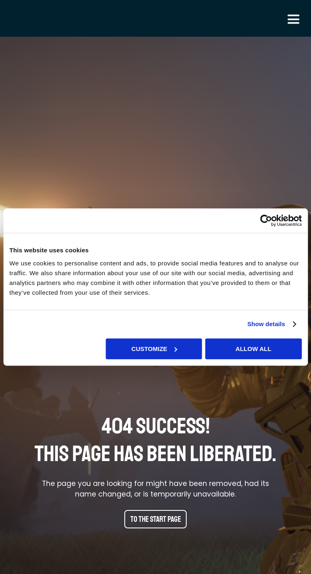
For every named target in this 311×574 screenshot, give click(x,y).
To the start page (155, 519)
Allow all (253, 348)
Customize (154, 348)
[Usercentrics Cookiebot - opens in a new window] (266, 220)
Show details (266, 323)
